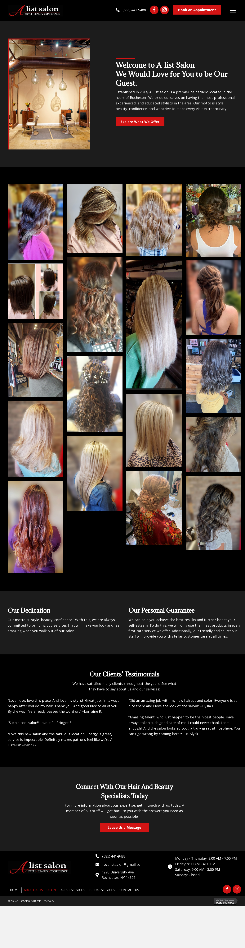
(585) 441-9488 (134, 9)
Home (14, 890)
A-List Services (73, 890)
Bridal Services (102, 890)
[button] (154, 10)
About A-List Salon (40, 890)
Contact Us (129, 890)
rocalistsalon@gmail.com (123, 864)
